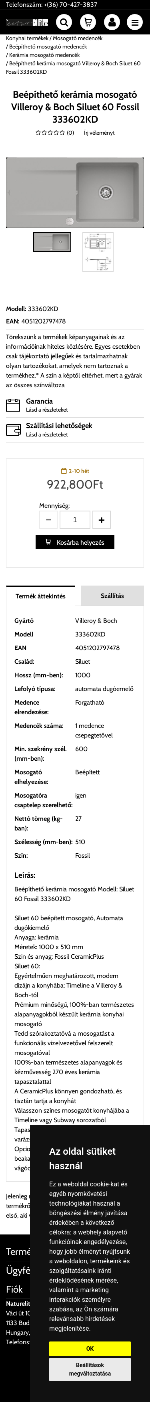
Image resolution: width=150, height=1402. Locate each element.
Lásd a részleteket (47, 409)
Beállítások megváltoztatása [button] (90, 1369)
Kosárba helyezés (79, 542)
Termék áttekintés (41, 596)
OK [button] (90, 1348)
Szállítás (112, 596)
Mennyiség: (54, 505)
